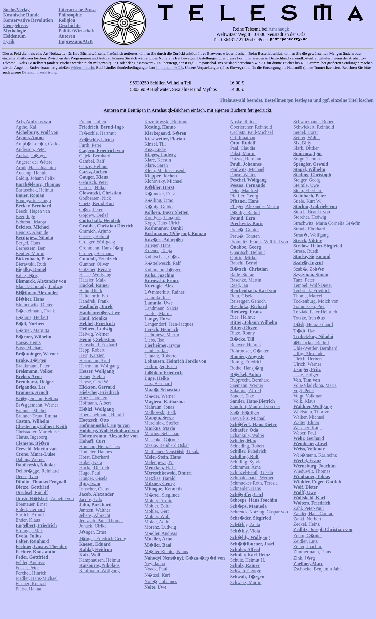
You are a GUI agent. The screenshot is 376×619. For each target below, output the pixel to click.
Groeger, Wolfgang (97, 241)
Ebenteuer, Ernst (31, 504)
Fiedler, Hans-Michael (37, 578)
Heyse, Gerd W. (94, 381)
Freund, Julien (92, 121)
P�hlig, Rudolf (245, 212)
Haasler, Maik (92, 279)
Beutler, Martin (30, 253)
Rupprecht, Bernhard (249, 379)
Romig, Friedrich (246, 361)
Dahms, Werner (30, 459)
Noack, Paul (156, 568)
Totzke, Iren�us (309, 317)
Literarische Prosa (76, 9)
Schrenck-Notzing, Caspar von (259, 511)
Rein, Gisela (241, 295)
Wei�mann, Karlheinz (315, 454)
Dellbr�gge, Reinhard (37, 470)
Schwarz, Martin (245, 582)
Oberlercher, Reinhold (251, 126)
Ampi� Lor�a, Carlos (38, 143)
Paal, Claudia (242, 148)
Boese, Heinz (28, 342)
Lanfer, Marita (158, 313)
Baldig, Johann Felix (35, 178)
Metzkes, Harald (160, 478)
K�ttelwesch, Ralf (163, 263)
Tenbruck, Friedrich (312, 290)
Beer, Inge (25, 216)
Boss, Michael (29, 347)
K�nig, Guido (159, 206)
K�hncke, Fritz (160, 193)
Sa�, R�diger (244, 412)
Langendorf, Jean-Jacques (169, 324)
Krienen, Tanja (158, 250)
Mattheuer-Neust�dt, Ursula (172, 451)
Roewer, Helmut (245, 344)
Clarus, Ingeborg (31, 437)
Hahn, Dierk (90, 290)
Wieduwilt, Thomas (311, 471)
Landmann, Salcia (162, 308)
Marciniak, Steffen (162, 422)
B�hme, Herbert (32, 317)
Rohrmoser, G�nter (249, 350)
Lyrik (8, 41)
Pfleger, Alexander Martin (254, 206)
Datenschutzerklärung (39, 72)
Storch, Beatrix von (311, 211)
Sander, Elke (242, 395)
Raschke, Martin (245, 279)
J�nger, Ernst (92, 532)
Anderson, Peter (31, 149)
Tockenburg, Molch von (316, 301)
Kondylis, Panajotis (163, 217)
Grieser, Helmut (94, 236)
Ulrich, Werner (307, 364)
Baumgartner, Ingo (33, 200)
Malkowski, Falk (160, 412)
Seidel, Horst (305, 132)
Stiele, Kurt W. (307, 201)
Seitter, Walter (306, 137)
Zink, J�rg (304, 557)
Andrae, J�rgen (31, 155)
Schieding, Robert (247, 445)
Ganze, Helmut (93, 166)
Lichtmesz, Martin (162, 334)
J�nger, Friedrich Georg (102, 538)
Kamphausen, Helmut (99, 560)
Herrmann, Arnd (94, 360)
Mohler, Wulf (157, 516)
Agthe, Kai (26, 126)
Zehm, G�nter (307, 535)
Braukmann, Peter (33, 365)
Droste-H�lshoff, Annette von (45, 498)
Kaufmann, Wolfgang (99, 570)
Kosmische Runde (21, 14)
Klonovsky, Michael (164, 181)
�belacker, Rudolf (311, 342)
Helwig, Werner (94, 334)
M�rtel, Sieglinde (162, 494)
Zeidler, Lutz (305, 541)
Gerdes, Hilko (92, 187)
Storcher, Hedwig (309, 216)
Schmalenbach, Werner (251, 477)
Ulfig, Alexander (309, 353)
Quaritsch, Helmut (247, 252)
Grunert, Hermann (96, 253)
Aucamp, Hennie (31, 172)
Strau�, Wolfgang (311, 234)
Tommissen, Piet (309, 306)
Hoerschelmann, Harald (101, 414)
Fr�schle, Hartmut (97, 133)
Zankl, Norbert (307, 518)
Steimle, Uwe (306, 185)
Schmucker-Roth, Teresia (254, 482)
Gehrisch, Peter (93, 182)
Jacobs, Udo (90, 499)
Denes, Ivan (27, 476)
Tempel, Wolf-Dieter (312, 285)
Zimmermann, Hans (312, 551)
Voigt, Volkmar (307, 395)
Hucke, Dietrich (94, 467)
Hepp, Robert (91, 349)
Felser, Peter (27, 567)
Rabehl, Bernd (243, 262)
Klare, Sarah (156, 165)
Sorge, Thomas (307, 158)
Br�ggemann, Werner (37, 404)
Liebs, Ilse (154, 339)
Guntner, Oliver (94, 264)
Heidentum (14, 36)
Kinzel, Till (155, 144)
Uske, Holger (305, 374)
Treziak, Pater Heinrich (315, 311)
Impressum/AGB (75, 41)
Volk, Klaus (304, 401)
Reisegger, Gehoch (248, 301)
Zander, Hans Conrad (313, 513)
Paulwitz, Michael (247, 169)
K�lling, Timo (159, 200)
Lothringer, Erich (161, 366)
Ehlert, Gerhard (30, 509)
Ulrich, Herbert (307, 358)
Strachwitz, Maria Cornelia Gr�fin (326, 223)
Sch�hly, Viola (245, 530)
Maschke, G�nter (162, 439)
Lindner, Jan (156, 350)
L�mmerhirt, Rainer (164, 291)
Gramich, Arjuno (95, 231)
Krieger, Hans (158, 245)
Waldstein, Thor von (312, 411)
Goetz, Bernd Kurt (96, 203)
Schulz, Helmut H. (247, 560)
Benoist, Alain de (32, 232)
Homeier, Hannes (95, 451)
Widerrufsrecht (82, 67)
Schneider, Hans (245, 488)
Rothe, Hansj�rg (246, 367)
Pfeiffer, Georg (244, 195)
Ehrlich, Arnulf (30, 514)
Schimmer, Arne (245, 467)
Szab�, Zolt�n (309, 269)
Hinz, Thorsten (93, 397)
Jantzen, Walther (94, 509)
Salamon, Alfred (245, 390)
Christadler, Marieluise (37, 431)
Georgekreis (15, 25)
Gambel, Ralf (91, 161)
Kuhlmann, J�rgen (163, 269)
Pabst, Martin (242, 153)
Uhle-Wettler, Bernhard (315, 348)
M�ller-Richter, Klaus (166, 551)
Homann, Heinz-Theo (99, 446)
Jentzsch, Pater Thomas (101, 520)
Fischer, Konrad (31, 583)
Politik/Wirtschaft (76, 30)
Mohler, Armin (158, 500)
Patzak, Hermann (246, 158)
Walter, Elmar (306, 422)
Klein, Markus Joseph (165, 170)
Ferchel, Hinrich (31, 572)
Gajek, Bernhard (94, 155)
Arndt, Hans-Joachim (36, 167)
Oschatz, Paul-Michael (251, 132)
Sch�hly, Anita (245, 524)
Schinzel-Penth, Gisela (251, 472)
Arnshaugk (278, 28)
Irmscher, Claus (94, 488)
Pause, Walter (243, 174)
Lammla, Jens (158, 297)
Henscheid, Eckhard (98, 344)
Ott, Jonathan (242, 137)
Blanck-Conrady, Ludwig (39, 286)
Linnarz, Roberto (161, 355)
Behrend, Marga (31, 221)
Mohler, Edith (158, 505)
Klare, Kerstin (158, 159)
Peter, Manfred (244, 190)
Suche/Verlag (16, 9)
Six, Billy (302, 142)
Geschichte (69, 25)
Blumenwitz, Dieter (34, 304)
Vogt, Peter (303, 390)
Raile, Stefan (242, 274)
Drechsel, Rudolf (32, 492)
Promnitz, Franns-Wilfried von (259, 241)
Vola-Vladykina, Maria (315, 385)
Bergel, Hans (28, 242)
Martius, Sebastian (162, 433)
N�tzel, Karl (157, 575)
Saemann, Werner (246, 385)
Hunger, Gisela (93, 478)
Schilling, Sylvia (245, 461)
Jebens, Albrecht (94, 515)
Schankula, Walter (247, 435)
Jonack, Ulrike (92, 525)
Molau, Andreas (159, 521)
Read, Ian (239, 285)
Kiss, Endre (156, 149)
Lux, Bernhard (158, 383)
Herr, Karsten (91, 355)
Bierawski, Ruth (31, 264)
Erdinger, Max (29, 530)
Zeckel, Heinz (306, 524)
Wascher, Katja (307, 427)
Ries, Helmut (242, 317)
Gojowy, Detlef (93, 215)
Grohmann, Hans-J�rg (101, 247)
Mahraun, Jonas (159, 407)
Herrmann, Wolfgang (99, 365)
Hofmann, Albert (95, 402)
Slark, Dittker (306, 148)
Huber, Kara (90, 462)
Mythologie (14, 30)
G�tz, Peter (91, 209)
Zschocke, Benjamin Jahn (317, 568)
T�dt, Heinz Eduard (313, 324)
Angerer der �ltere (34, 161)
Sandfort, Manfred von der (255, 406)
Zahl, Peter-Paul (308, 508)
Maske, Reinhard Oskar (167, 445)
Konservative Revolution (28, 20)
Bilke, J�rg (27, 275)
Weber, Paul (304, 432)
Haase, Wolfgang (95, 274)
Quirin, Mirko (243, 257)
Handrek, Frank (93, 301)
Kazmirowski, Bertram (166, 121)
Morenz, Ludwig (160, 527)
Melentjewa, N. (159, 462)
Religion (66, 20)
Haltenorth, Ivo (93, 295)
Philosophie (70, 14)
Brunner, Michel (31, 410)
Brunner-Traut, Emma (36, 415)
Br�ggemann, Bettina (37, 398)
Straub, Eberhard (309, 228)
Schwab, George (245, 570)
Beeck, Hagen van (33, 211)
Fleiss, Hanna (28, 588)
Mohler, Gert (157, 511)
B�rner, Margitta (32, 330)
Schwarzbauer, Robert (314, 121)
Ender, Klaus (28, 520)
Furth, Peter (90, 145)
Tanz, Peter (304, 279)
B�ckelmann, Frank (35, 310)
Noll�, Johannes (161, 581)
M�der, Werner (160, 396)
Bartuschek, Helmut (34, 189)
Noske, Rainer (243, 121)
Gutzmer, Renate (95, 269)
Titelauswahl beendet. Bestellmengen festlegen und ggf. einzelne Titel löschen (297, 100)
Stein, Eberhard (308, 190)
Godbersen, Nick (95, 198)
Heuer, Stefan (92, 376)
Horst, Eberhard (94, 457)
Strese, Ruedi (305, 251)
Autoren (66, 36)
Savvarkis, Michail (248, 418)
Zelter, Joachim (308, 546)
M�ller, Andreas (161, 533)
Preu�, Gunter (244, 229)
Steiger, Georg (306, 179)
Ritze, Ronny (242, 332)
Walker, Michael (309, 417)
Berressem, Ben (30, 248)
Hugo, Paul (89, 472)
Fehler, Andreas (30, 562)
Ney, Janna (155, 563)
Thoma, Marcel (308, 295)
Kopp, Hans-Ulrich (163, 222)
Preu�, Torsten (245, 236)
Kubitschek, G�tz (162, 256)
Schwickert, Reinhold (313, 126)
